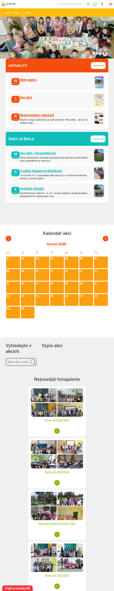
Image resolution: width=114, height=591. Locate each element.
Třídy (16, 12)
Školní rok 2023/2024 (82, 420)
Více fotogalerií (57, 496)
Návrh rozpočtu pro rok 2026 (77, 547)
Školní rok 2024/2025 (31, 420)
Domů (8, 12)
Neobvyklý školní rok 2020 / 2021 (31, 471)
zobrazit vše (98, 65)
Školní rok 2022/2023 (82, 471)
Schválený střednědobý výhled (74, 568)
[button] (91, 53)
